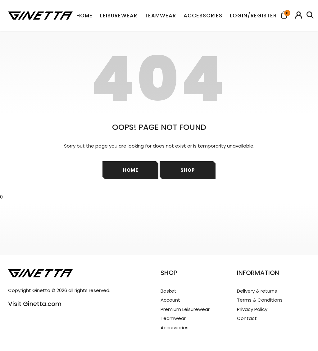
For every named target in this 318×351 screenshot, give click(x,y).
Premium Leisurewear (185, 309)
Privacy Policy (252, 309)
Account (170, 300)
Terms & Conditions (260, 300)
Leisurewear (118, 15)
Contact (247, 318)
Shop (187, 170)
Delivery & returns (257, 291)
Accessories (203, 15)
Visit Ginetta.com (34, 303)
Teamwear (160, 15)
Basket (168, 291)
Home (84, 15)
